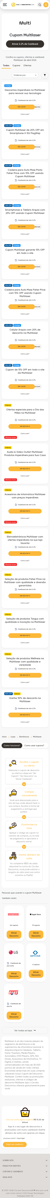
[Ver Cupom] (25, 107)
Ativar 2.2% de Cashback (25, 44)
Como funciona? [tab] (12, 745)
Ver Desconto (25, 426)
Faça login (21, 1138)
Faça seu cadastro (14, 1144)
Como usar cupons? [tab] (34, 745)
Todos (6, 65)
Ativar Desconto (13, 934)
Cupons (16, 65)
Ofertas (27, 65)
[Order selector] (25, 75)
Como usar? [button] (25, 114)
